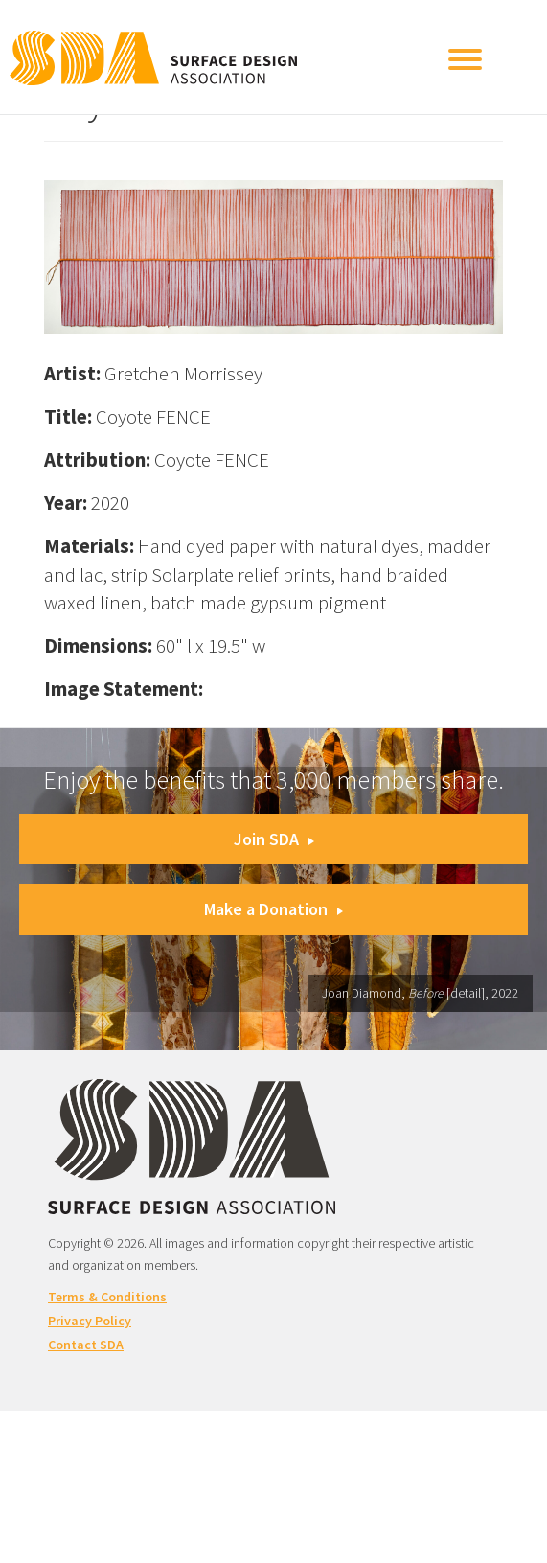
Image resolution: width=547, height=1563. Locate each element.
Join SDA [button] (274, 839)
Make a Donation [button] (273, 909)
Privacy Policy (89, 1320)
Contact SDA (86, 1344)
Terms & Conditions (107, 1296)
